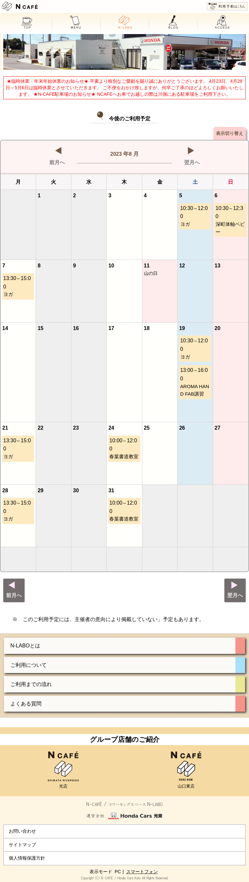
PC (117, 871)
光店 (63, 770)
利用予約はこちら (227, 6)
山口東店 (186, 770)
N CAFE (20, 6)
